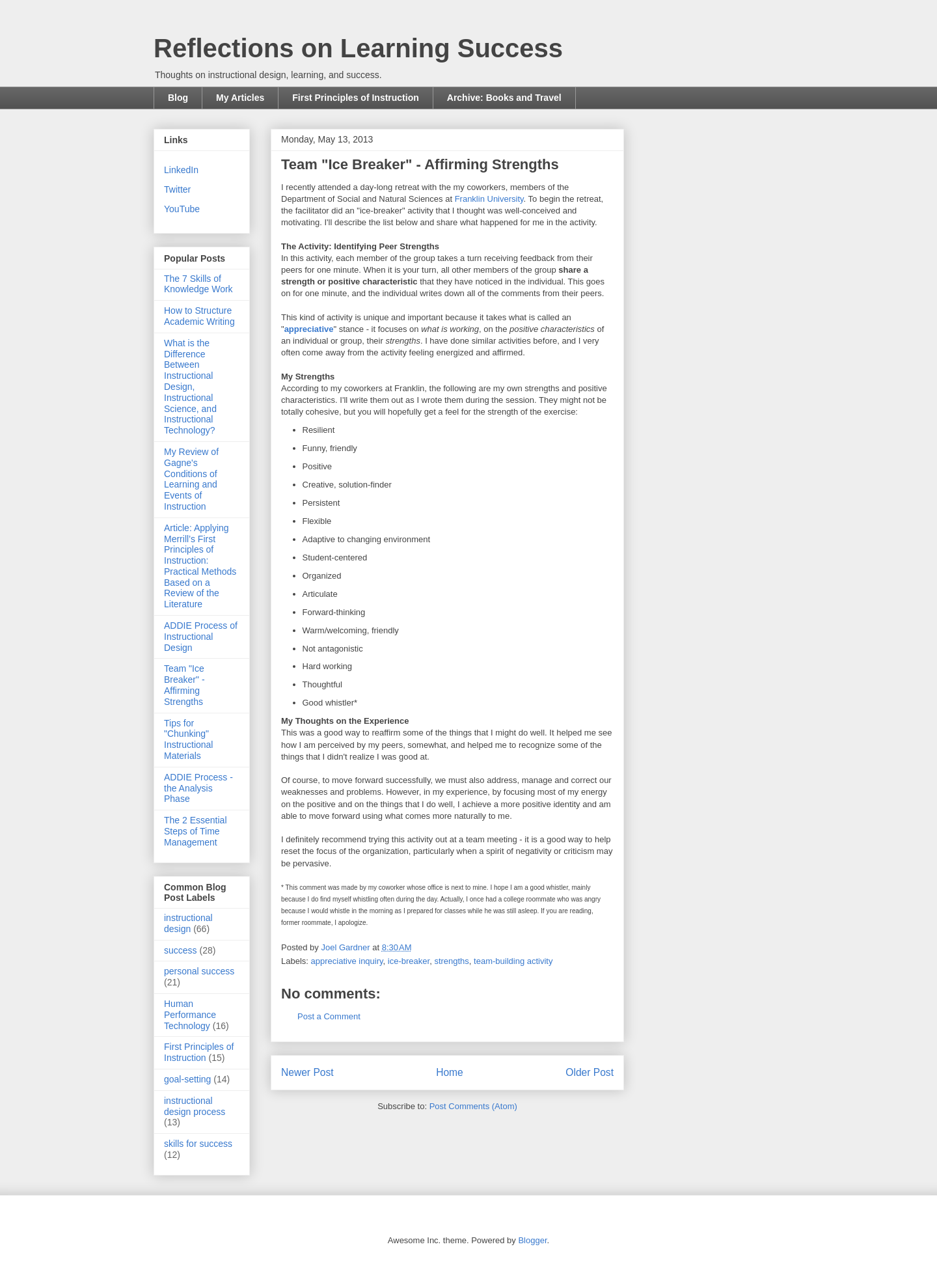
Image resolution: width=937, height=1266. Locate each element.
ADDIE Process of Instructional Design (201, 636)
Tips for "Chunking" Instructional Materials (188, 739)
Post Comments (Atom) (473, 1106)
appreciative (309, 329)
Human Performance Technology (190, 1014)
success (180, 950)
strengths (451, 961)
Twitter (177, 189)
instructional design (188, 923)
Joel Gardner (346, 947)
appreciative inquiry (347, 961)
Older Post (589, 1072)
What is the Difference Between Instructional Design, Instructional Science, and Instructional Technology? (190, 386)
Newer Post (307, 1072)
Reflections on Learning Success (358, 48)
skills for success (198, 1143)
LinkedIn (181, 170)
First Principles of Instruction (355, 97)
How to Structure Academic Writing (199, 316)
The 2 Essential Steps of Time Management (195, 831)
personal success (199, 971)
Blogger (532, 1240)
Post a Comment (328, 1016)
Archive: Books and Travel (504, 97)
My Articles (240, 97)
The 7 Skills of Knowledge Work (198, 284)
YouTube (182, 209)
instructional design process (194, 1106)
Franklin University (489, 199)
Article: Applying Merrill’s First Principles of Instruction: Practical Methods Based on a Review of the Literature (200, 566)
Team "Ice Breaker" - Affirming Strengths (184, 684)
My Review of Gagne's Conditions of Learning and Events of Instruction (191, 479)
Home (449, 1072)
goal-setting (187, 1079)
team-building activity (513, 961)
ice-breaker (408, 961)
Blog (178, 97)
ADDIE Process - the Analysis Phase (198, 788)
